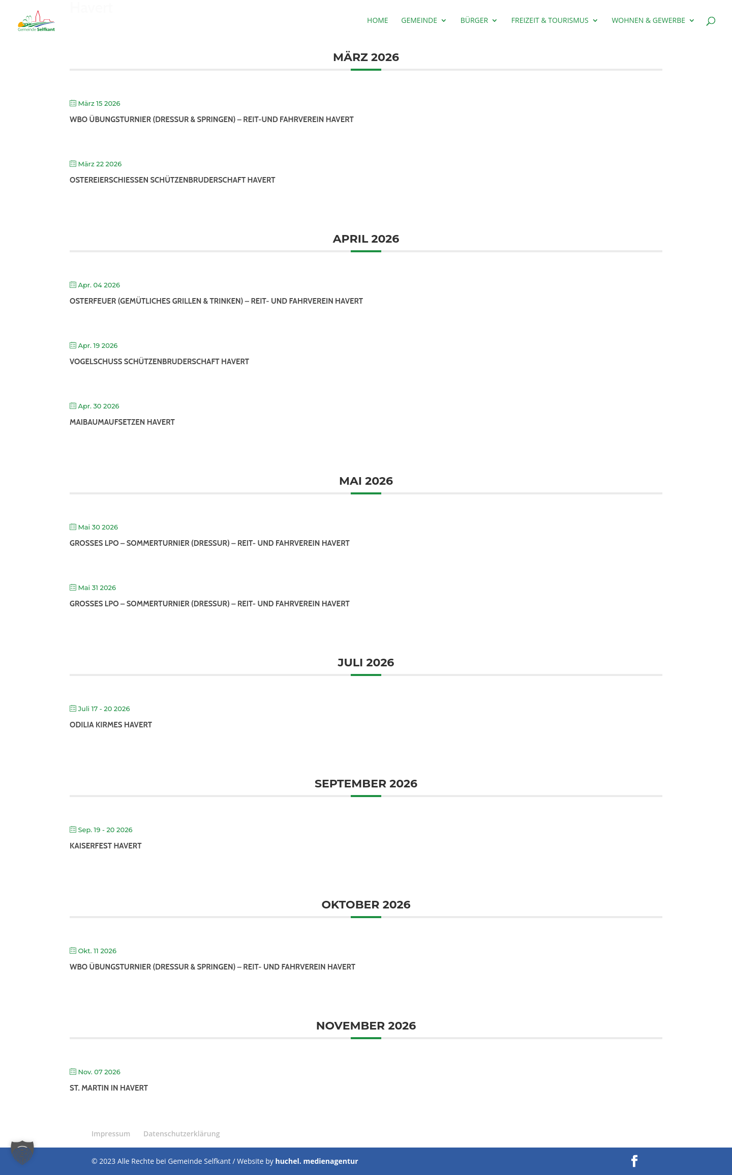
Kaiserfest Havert (105, 845)
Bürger (475, 21)
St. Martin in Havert (109, 1088)
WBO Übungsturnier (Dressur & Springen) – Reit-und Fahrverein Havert (212, 119)
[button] (22, 1152)
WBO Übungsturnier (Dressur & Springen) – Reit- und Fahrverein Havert (212, 967)
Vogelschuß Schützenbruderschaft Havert (159, 361)
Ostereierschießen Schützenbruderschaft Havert (173, 180)
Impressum (111, 1133)
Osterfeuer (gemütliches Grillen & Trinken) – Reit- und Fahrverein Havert (216, 301)
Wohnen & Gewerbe (648, 21)
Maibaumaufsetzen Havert (122, 422)
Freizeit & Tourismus (550, 21)
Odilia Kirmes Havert (111, 724)
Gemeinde (419, 21)
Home (377, 21)
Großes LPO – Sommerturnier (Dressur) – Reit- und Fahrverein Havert (210, 543)
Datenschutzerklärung (181, 1133)
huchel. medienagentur (316, 1161)
